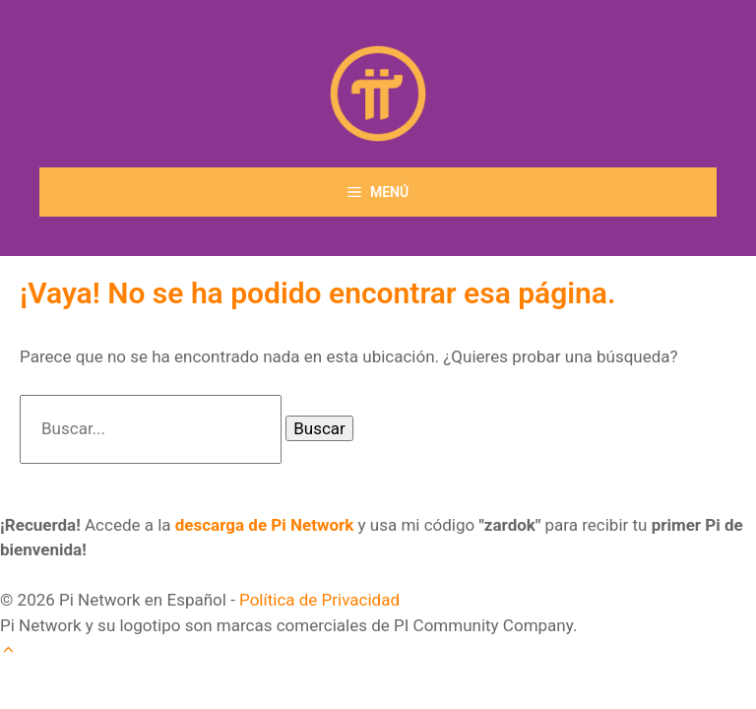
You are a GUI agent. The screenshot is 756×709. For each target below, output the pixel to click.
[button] (8, 650)
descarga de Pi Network (264, 525)
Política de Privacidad (319, 600)
